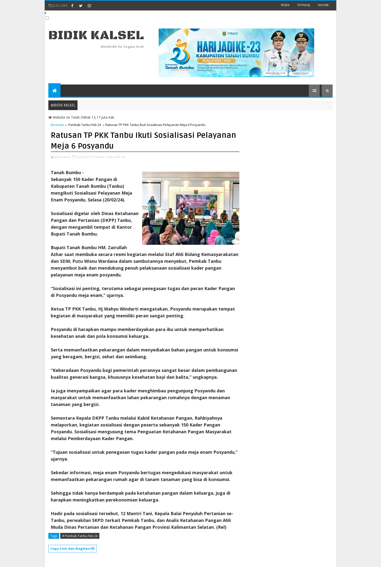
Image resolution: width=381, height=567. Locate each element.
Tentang (303, 5)
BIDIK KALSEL (96, 35)
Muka (285, 5)
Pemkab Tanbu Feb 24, (108, 157)
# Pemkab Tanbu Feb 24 (79, 536)
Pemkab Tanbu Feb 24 (84, 125)
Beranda (57, 125)
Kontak (323, 5)
